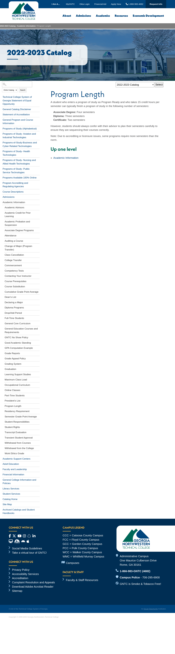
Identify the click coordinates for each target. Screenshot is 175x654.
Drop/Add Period (13, 313)
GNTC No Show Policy (16, 337)
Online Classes (12, 390)
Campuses (72, 562)
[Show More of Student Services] (38, 493)
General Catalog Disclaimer (17, 109)
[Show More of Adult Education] (38, 463)
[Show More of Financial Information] (38, 474)
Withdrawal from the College (19, 448)
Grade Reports (12, 353)
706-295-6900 (151, 577)
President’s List (12, 400)
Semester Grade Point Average (21, 416)
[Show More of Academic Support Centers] (38, 458)
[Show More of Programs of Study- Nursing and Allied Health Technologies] (38, 159)
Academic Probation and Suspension (17, 223)
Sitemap (17, 590)
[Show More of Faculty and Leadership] (38, 468)
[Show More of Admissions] (38, 196)
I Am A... (56, 4)
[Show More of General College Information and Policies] (38, 479)
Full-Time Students (14, 318)
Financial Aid (100, 4)
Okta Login (84, 4)
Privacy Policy (20, 569)
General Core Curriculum (17, 323)
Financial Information (13, 474)
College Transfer (13, 260)
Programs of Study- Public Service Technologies (16, 171)
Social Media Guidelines (27, 548)
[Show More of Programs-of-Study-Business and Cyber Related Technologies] (38, 142)
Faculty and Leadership (15, 469)
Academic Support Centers (16, 458)
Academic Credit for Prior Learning (18, 215)
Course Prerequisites (15, 281)
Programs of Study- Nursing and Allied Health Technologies (19, 162)
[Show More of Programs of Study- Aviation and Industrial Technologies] (38, 133)
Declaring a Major (14, 302)
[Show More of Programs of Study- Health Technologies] (38, 151)
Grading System (13, 364)
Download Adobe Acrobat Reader (32, 586)
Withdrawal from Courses (18, 443)
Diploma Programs (14, 307)
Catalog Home (10, 499)
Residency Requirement (17, 411)
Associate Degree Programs (19, 230)
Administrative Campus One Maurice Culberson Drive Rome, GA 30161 (138, 560)
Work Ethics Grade (14, 453)
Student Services (11, 494)
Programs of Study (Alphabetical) (20, 128)
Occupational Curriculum (17, 385)
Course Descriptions (13, 191)
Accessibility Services (25, 574)
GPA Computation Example (19, 348)
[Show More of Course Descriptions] (38, 191)
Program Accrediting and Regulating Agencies (15, 185)
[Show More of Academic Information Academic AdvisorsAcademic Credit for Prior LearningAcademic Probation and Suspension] (38, 201)
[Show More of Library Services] (38, 488)
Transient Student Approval (19, 437)
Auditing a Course (14, 241)
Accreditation (20, 578)
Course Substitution (15, 286)
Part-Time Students (15, 395)
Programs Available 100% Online (20, 177)
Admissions (83, 16)
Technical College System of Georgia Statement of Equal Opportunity (17, 100)
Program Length (13, 406)
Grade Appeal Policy (15, 358)
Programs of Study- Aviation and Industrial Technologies (19, 136)
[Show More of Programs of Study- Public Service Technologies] (38, 168)
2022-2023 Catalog (7, 26)
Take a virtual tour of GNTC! (29, 552)
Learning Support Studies (18, 374)
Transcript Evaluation (15, 432)
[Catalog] (135, 84)
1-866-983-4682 (134, 4)
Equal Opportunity (151, 609)
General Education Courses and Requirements (21, 330)
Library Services (11, 488)
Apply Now (116, 4)
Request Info (156, 4)
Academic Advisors (14, 207)
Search (22, 90)
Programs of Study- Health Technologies (16, 153)
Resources (121, 16)
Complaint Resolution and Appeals (33, 582)
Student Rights (12, 427)
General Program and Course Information (18, 122)
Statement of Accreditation (16, 114)
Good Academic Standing (18, 343)
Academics (103, 16)
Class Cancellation (14, 255)
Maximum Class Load (16, 379)
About (66, 16)
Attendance (10, 235)
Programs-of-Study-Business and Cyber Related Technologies (20, 144)
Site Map (7, 504)
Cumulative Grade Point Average (21, 292)
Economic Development (148, 16)
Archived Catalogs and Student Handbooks (19, 511)
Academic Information (26, 26)
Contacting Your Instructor (18, 276)
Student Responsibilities (17, 422)
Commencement (13, 265)
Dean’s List (10, 297)
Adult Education (11, 464)
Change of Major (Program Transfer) (18, 248)
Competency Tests (14, 270)
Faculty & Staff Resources (82, 580)
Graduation (10, 369)
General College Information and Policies (19, 482)
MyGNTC (70, 4)
